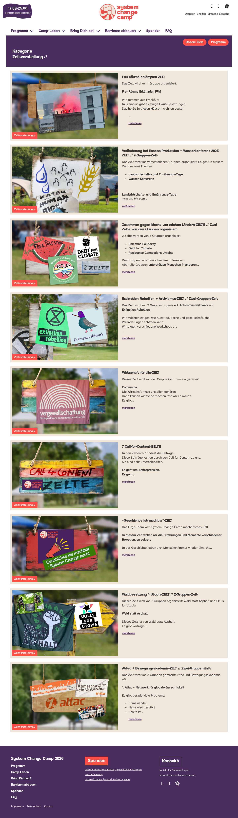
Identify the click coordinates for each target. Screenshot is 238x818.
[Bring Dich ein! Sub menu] (98, 31)
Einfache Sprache (218, 14)
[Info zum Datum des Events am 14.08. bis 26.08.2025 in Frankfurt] (21, 11)
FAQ (168, 31)
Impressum (17, 806)
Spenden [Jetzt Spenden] (96, 761)
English (201, 14)
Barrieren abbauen (120, 31)
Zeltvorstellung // (24, 135)
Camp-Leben (49, 31)
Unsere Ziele (194, 42)
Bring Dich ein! (82, 31)
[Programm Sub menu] (31, 31)
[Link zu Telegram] (218, 6)
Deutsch (190, 14)
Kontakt (48, 806)
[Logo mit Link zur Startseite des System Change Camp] (119, 13)
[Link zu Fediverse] (227, 6)
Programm (19, 31)
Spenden (153, 31)
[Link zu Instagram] (211, 6)
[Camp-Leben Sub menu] (63, 31)
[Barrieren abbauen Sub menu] (139, 31)
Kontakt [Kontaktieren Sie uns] (170, 761)
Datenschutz (34, 806)
